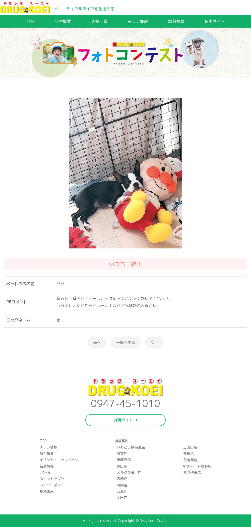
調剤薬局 (176, 21)
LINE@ (45, 472)
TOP (30, 21)
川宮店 (122, 453)
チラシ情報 (138, 21)
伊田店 (122, 466)
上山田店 (190, 447)
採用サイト (215, 21)
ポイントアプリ (52, 478)
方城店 (122, 491)
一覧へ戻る (125, 342)
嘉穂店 (188, 453)
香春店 (122, 478)
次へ (154, 342)
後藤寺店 (124, 459)
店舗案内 (121, 440)
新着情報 (47, 466)
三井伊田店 (192, 472)
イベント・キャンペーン (59, 459)
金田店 (122, 497)
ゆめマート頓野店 (197, 466)
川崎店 (122, 485)
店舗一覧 (99, 21)
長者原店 (190, 459)
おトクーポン (50, 485)
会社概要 (63, 21)
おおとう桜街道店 (131, 447)
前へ (97, 342)
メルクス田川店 (129, 472)
